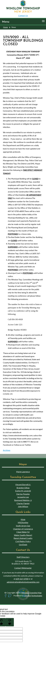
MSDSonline (23, 522)
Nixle (23, 519)
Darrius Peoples (23, 494)
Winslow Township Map (31, 592)
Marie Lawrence (23, 471)
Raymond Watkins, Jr (23, 500)
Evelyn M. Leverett (23, 491)
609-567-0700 (22, 579)
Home (5, 27)
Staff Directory (23, 557)
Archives (6, 450)
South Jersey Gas (23, 525)
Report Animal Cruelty (23, 538)
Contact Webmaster (23, 568)
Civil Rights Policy (23, 541)
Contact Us (23, 15)
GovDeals (23, 544)
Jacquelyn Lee (23, 497)
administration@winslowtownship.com (23, 582)
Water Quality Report (23, 535)
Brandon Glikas (23, 488)
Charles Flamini (23, 503)
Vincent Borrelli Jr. (23, 484)
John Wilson (23, 506)
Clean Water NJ (23, 532)
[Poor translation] (10, 622)
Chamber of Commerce (23, 529)
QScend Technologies (33, 595)
